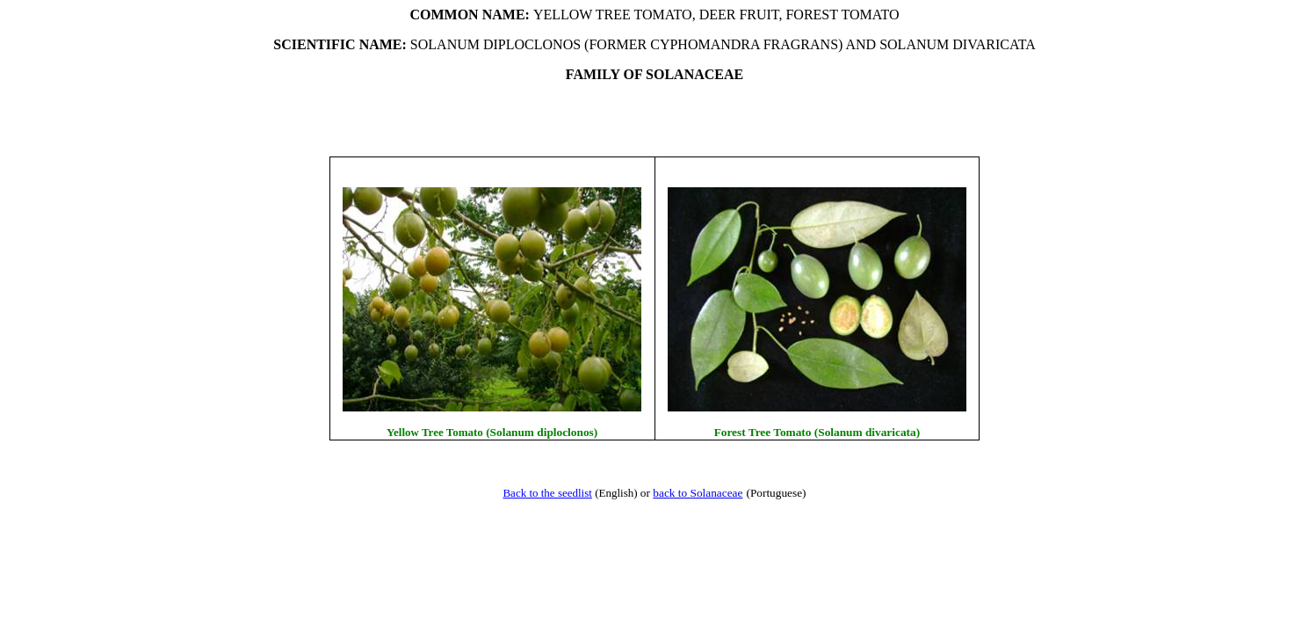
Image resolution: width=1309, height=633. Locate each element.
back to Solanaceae (697, 492)
